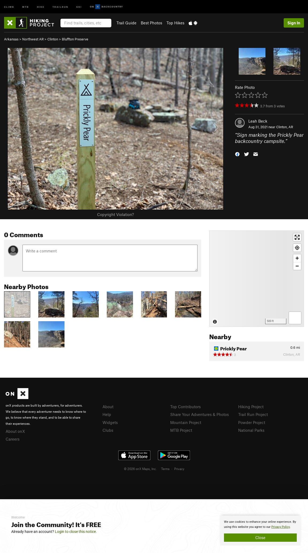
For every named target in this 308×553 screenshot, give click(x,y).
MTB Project (181, 430)
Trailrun (60, 6)
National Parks (251, 430)
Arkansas (11, 39)
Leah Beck (257, 121)
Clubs (107, 430)
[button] (237, 153)
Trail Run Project (253, 414)
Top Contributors (185, 406)
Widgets (110, 422)
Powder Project (251, 422)
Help (106, 414)
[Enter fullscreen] (297, 237)
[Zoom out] (297, 266)
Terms (165, 469)
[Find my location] (297, 248)
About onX (15, 431)
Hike (40, 6)
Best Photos (151, 22)
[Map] (257, 279)
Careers (13, 439)
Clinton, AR (284, 127)
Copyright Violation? (115, 214)
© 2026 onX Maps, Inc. (140, 469)
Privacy (179, 469)
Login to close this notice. (76, 531)
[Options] (295, 318)
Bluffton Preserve (75, 39)
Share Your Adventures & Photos (199, 414)
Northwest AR (33, 39)
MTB (25, 6)
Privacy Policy (280, 527)
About (107, 406)
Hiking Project (251, 406)
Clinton (52, 39)
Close (260, 537)
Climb (9, 6)
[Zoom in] (297, 258)
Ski (79, 6)
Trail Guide (126, 22)
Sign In (293, 22)
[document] (260, 530)
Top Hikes (175, 22)
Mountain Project (185, 422)
